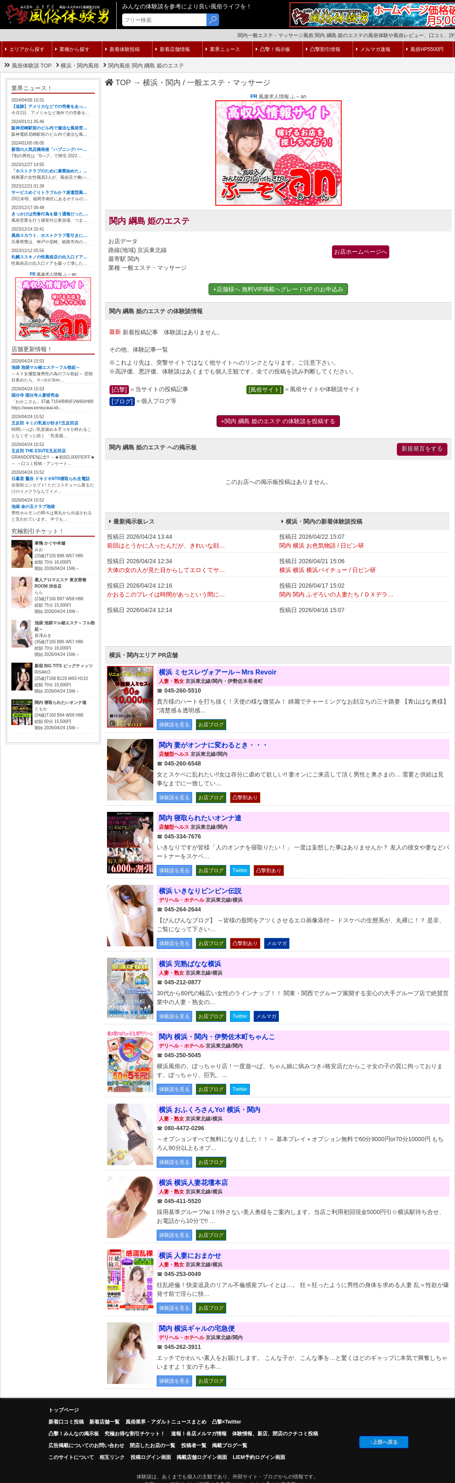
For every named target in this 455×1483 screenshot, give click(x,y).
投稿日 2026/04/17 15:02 (363, 590)
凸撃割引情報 (323, 49)
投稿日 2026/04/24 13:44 (191, 541)
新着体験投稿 (122, 49)
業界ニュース (223, 49)
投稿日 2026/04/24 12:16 (191, 590)
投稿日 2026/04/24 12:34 (191, 566)
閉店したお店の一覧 (152, 1445)
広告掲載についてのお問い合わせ (86, 1445)
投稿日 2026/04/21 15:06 (363, 566)
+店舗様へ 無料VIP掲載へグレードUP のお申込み (278, 289)
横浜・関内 (162, 82)
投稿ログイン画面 (151, 1457)
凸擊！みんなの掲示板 (73, 1434)
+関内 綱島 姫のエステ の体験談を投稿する (278, 421)
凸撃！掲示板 (273, 49)
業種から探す (72, 49)
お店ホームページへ (360, 251)
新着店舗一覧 (104, 1422)
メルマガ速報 (373, 49)
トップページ (63, 1410)
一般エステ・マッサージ (228, 82)
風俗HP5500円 (425, 49)
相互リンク (112, 1457)
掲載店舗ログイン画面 (202, 1457)
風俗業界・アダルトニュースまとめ (166, 1422)
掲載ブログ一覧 (229, 1445)
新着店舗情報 (172, 49)
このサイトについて (71, 1457)
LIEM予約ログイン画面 (259, 1457)
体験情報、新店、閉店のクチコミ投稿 (275, 1434)
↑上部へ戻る (384, 1442)
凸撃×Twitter (226, 1422)
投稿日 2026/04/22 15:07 (363, 541)
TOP (118, 82)
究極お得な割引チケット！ (134, 1434)
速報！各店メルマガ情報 (199, 1434)
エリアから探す (25, 49)
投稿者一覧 (193, 1445)
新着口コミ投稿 (66, 1422)
